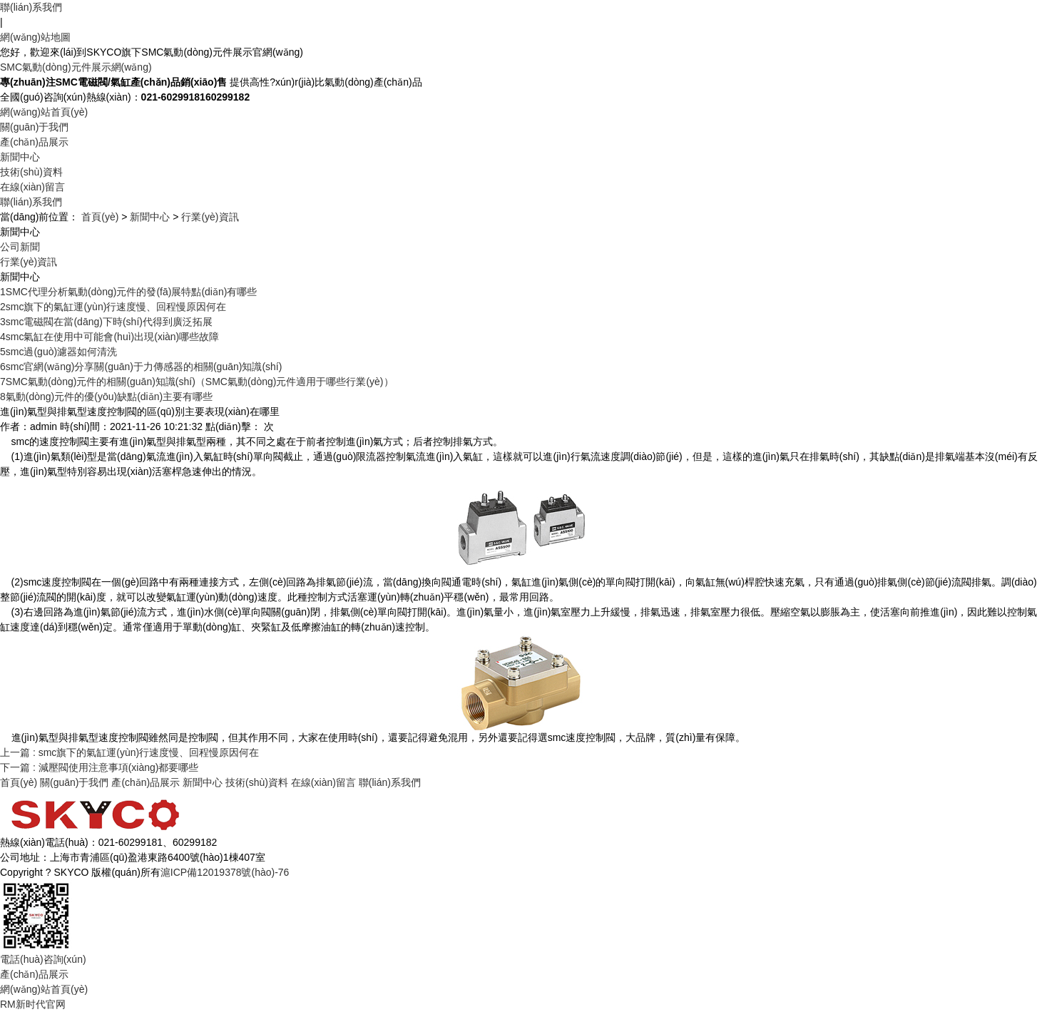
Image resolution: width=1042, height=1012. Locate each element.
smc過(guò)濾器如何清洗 (58, 351)
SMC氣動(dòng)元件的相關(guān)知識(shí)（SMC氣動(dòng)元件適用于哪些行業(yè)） (197, 381)
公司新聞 (20, 246)
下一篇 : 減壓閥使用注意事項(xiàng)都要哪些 (99, 767)
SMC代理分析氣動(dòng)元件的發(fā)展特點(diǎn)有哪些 (128, 291)
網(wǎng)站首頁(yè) (44, 112)
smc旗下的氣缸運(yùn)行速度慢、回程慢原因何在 (113, 306)
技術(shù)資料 (31, 172)
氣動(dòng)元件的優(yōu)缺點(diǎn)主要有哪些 (106, 396)
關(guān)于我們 (34, 127)
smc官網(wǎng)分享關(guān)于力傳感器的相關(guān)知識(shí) (141, 366)
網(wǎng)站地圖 (35, 37)
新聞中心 (20, 157)
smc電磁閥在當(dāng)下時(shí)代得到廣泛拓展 (106, 321)
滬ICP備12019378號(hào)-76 (225, 872)
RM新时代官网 (33, 1004)
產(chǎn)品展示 (34, 142)
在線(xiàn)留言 (32, 187)
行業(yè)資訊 (209, 217)
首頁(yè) (99, 217)
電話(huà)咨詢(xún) (43, 959)
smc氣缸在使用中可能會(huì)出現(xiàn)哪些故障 (109, 336)
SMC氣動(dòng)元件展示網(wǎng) (76, 67)
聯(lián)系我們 (31, 7)
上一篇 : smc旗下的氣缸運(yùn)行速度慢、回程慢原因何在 (129, 752)
